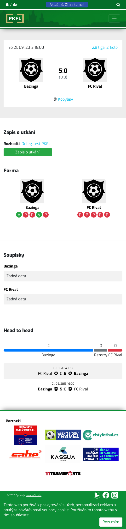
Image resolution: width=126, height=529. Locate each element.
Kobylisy (65, 99)
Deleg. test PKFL (36, 143)
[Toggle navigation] (114, 18)
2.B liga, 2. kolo (105, 47)
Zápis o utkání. (27, 152)
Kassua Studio (33, 495)
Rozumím (111, 521)
